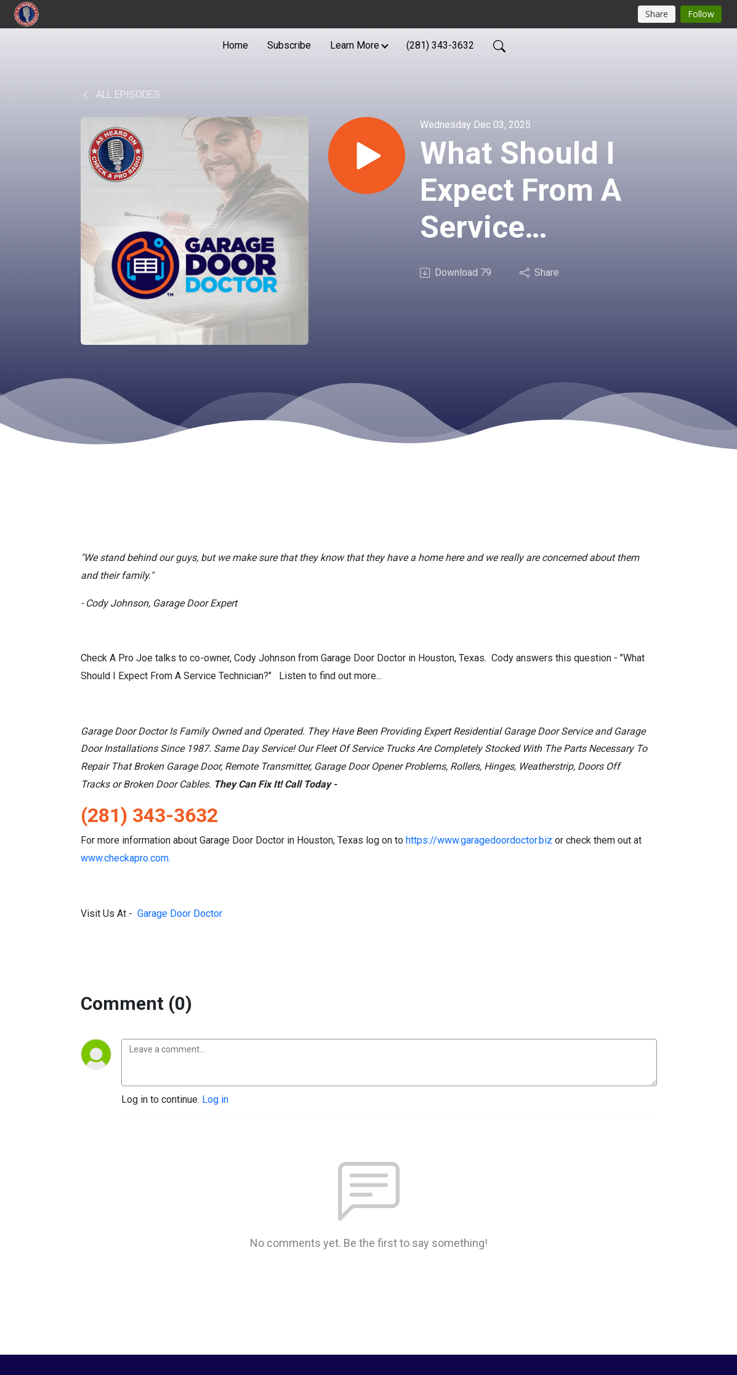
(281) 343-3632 (440, 45)
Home (235, 45)
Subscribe (289, 45)
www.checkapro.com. (126, 858)
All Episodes (120, 94)
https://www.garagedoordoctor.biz (479, 840)
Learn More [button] (354, 45)
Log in (215, 1099)
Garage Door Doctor (179, 913)
